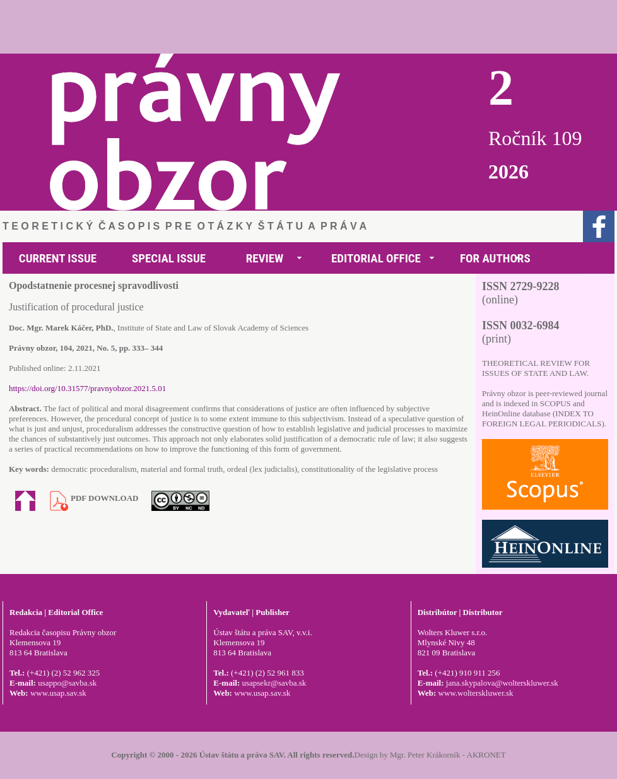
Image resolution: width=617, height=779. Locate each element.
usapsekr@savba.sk (274, 683)
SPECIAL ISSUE (169, 258)
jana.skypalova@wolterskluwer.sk (502, 683)
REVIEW (265, 258)
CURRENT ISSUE (58, 258)
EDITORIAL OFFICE (376, 258)
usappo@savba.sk (67, 683)
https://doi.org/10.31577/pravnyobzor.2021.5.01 (87, 388)
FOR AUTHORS (495, 258)
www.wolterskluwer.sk (476, 693)
